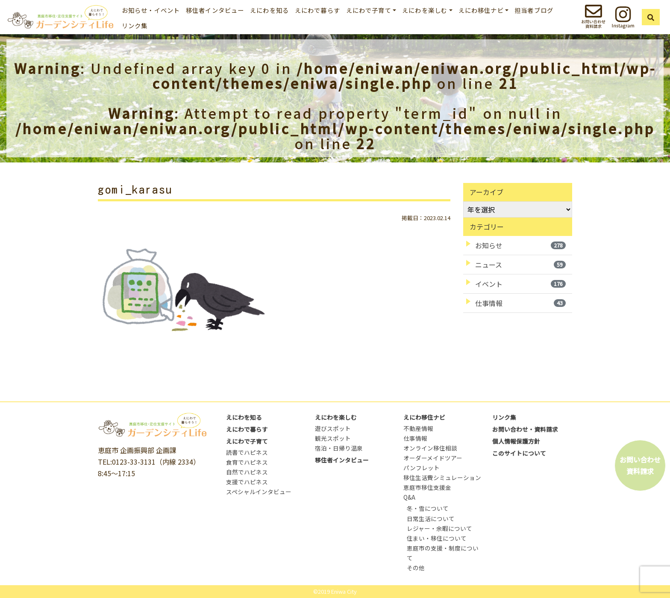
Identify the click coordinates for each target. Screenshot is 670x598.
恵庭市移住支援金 (427, 487)
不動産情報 (418, 428)
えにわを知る (269, 10)
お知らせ (520, 245)
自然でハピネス (247, 472)
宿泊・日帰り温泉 (339, 448)
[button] (651, 17)
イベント (520, 284)
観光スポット (333, 438)
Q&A (409, 497)
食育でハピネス (247, 462)
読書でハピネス (247, 452)
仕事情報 (520, 303)
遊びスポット (333, 428)
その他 (416, 567)
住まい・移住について (437, 538)
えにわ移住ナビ (424, 417)
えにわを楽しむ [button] (424, 10)
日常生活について (431, 518)
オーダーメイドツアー (432, 458)
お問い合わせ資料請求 (640, 465)
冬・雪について (428, 508)
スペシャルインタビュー (258, 491)
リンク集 (135, 25)
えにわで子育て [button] (368, 10)
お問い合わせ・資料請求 (525, 429)
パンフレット (421, 467)
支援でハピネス (247, 481)
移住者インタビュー (215, 10)
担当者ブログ (533, 10)
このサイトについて (519, 453)
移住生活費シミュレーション (442, 477)
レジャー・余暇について (439, 528)
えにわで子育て (247, 441)
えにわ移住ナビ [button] (481, 10)
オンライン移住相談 (430, 448)
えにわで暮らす (317, 10)
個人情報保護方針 (516, 441)
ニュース (520, 264)
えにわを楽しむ (336, 417)
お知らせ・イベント (151, 10)
